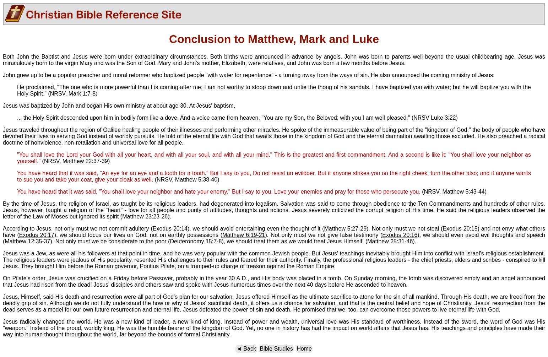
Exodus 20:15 (460, 229)
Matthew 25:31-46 (390, 241)
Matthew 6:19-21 (243, 235)
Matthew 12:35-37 (27, 241)
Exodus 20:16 (399, 235)
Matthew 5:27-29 (345, 229)
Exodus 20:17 (36, 235)
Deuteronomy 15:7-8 (196, 241)
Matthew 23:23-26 (145, 216)
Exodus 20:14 (170, 229)
